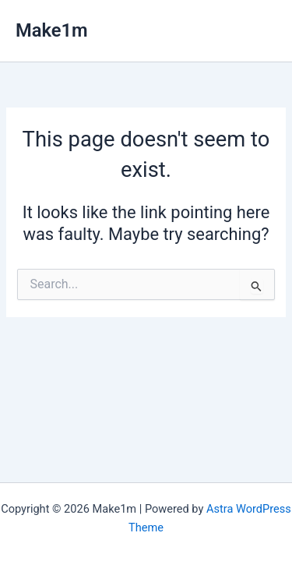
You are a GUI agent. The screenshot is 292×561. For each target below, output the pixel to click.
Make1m (52, 30)
